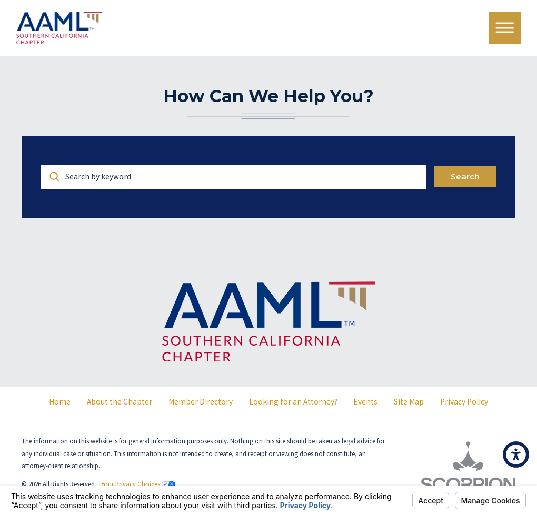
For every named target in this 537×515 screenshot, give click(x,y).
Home (60, 402)
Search (465, 176)
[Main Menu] (505, 28)
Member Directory (200, 402)
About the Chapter (119, 402)
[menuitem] (60, 402)
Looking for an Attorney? (293, 402)
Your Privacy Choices (138, 484)
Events (365, 402)
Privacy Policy (464, 402)
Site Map (409, 402)
